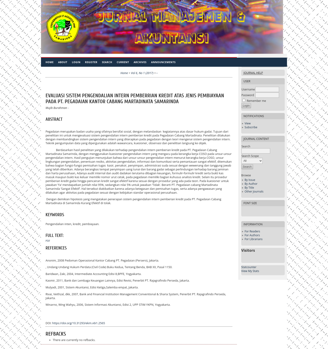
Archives (140, 62)
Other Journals (254, 191)
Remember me (256, 101)
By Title (249, 188)
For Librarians (254, 239)
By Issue (250, 180)
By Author (251, 184)
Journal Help (253, 73)
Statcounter (248, 267)
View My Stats (250, 271)
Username (248, 89)
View (248, 123)
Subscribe (251, 127)
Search (107, 62)
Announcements (163, 62)
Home (50, 62)
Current (123, 62)
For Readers (252, 231)
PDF (48, 240)
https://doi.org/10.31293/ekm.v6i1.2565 (78, 323)
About (62, 62)
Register (91, 62)
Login (76, 62)
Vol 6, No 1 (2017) (142, 73)
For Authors (252, 235)
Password (247, 95)
